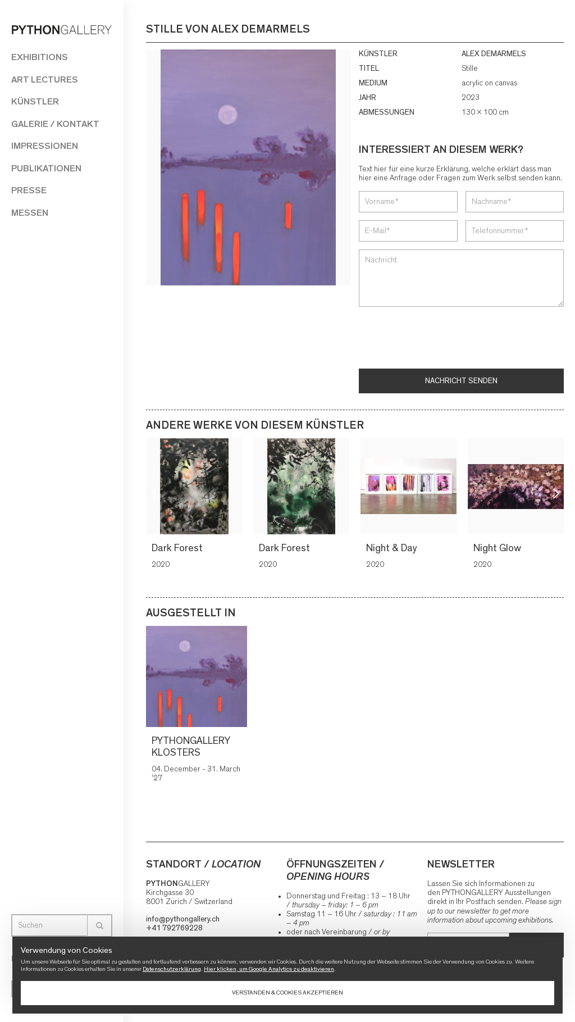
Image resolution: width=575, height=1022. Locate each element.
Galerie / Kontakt (55, 124)
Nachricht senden (461, 381)
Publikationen (46, 168)
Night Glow (497, 548)
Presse (29, 190)
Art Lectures (44, 79)
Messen (29, 212)
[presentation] (444, 339)
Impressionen (44, 146)
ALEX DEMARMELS (494, 54)
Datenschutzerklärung (172, 969)
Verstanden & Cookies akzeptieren (287, 992)
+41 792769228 (174, 928)
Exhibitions (39, 57)
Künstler (35, 101)
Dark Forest (177, 548)
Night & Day (391, 548)
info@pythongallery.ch (183, 919)
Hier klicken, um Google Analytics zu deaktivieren (269, 969)
